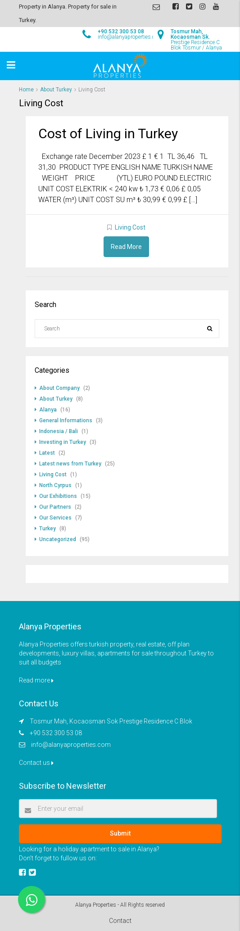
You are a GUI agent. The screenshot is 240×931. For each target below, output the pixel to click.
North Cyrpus (55, 485)
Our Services (55, 518)
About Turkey (56, 89)
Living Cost (130, 227)
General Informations (65, 420)
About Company (59, 388)
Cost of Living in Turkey (108, 133)
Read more (36, 680)
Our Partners (55, 507)
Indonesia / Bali (58, 431)
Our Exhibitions (58, 496)
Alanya (48, 410)
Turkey (47, 528)
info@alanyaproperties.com (71, 744)
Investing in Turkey (62, 442)
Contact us (36, 762)
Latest (47, 453)
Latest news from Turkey (70, 464)
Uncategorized (57, 539)
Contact (120, 920)
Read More (126, 246)
